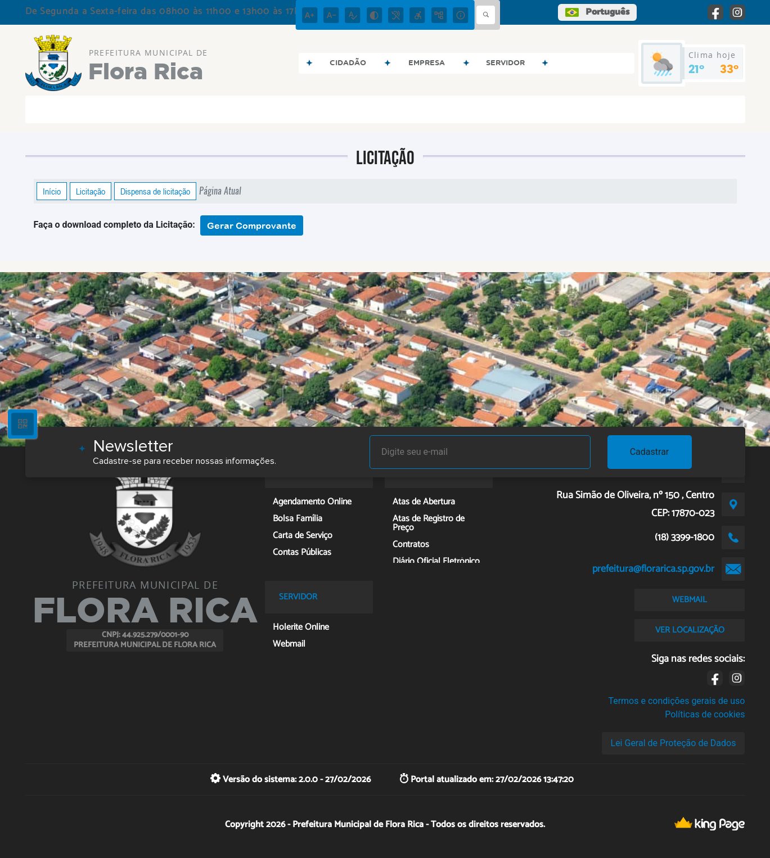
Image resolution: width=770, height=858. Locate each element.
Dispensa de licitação (155, 191)
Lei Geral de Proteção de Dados (673, 743)
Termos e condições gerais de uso (676, 701)
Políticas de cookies (705, 714)
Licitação (90, 191)
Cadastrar (649, 451)
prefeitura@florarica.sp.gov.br (653, 569)
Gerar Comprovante (251, 225)
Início (52, 191)
